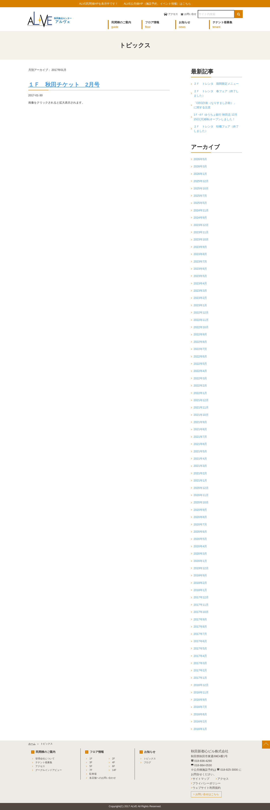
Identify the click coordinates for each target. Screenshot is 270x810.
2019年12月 (201, 568)
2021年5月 (200, 451)
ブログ (147, 762)
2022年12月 (201, 312)
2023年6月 (200, 268)
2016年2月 (200, 721)
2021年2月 (200, 473)
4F (113, 762)
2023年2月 (200, 297)
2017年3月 (200, 663)
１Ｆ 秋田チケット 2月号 (64, 84)
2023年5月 (200, 276)
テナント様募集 (43, 762)
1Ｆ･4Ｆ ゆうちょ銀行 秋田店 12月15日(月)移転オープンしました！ (215, 117)
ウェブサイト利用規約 (207, 787)
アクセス (173, 14)
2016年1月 (200, 729)
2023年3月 (200, 290)
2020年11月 (201, 495)
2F (113, 758)
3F (90, 762)
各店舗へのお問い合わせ (102, 777)
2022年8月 (200, 341)
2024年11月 (201, 210)
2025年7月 (200, 195)
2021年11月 (201, 407)
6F (113, 766)
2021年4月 (200, 458)
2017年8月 (200, 626)
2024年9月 (200, 217)
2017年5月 (200, 648)
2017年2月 (200, 670)
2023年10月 (201, 239)
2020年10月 (201, 502)
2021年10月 (201, 414)
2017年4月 (200, 655)
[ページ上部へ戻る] (266, 745)
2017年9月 (200, 619)
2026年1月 (200, 173)
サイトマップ (201, 778)
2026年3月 (200, 166)
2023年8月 (200, 254)
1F (90, 758)
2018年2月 (200, 582)
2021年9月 (200, 422)
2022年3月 (200, 378)
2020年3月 (200, 553)
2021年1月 (200, 480)
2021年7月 (200, 436)
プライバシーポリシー (207, 783)
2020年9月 (200, 509)
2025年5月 (200, 203)
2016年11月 (201, 692)
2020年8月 (200, 517)
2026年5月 (200, 159)
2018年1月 (200, 590)
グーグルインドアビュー (48, 770)
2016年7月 (200, 706)
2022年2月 (200, 385)
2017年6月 (200, 641)
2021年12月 (201, 400)
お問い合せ (190, 14)
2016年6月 (200, 714)
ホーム (32, 743)
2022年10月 (201, 327)
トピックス (150, 758)
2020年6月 (200, 531)
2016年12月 (201, 685)
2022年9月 (200, 334)
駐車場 (93, 773)
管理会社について (45, 758)
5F (90, 766)
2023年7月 (200, 261)
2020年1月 (200, 561)
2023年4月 (200, 283)
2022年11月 (201, 320)
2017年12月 (201, 597)
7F (90, 770)
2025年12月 (201, 181)
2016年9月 (200, 699)
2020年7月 (200, 524)
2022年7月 (200, 349)
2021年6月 (200, 444)
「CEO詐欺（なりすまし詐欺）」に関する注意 (215, 105)
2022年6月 (200, 356)
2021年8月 (200, 429)
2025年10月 (201, 188)
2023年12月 (201, 225)
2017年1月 (200, 677)
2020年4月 (200, 546)
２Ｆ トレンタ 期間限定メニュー (216, 83)
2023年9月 (200, 246)
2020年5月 (200, 538)
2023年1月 (200, 305)
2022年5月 (200, 363)
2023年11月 (201, 232)
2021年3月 (200, 465)
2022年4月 (200, 370)
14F (114, 770)
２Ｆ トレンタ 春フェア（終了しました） (216, 93)
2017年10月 (201, 612)
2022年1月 (200, 393)
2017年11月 (201, 604)
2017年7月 (200, 633)
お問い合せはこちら (207, 794)
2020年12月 (201, 487)
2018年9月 (200, 575)
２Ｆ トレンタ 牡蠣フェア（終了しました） (216, 128)
